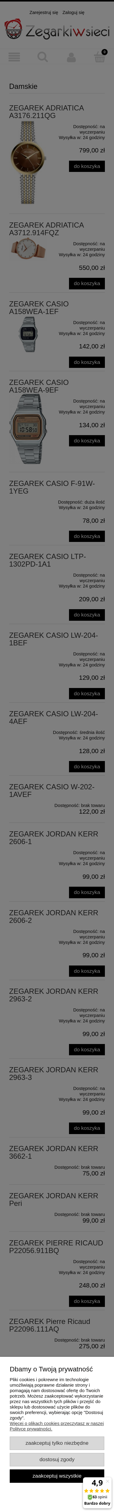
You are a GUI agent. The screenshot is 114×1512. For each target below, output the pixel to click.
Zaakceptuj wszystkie (57, 1476)
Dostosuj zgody (57, 1459)
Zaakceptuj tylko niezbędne (57, 1443)
